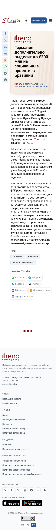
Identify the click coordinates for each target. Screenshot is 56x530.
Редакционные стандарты (15, 428)
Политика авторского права (16, 470)
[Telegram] (31, 490)
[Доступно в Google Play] (32, 503)
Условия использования (14, 461)
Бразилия (33, 256)
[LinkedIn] (38, 490)
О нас (5, 415)
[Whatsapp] (5, 490)
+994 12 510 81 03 (10, 381)
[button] (5, 34)
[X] (18, 490)
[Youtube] (24, 490)
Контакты (7, 424)
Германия (18, 256)
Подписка (7, 444)
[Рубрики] (50, 20)
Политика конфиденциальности (18, 465)
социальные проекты (23, 262)
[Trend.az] (11, 20)
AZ (28, 525)
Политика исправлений (13, 433)
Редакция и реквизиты (13, 419)
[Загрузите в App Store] (11, 503)
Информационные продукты (16, 449)
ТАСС (28, 142)
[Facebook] (11, 490)
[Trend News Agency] (10, 357)
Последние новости (12, 399)
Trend (37, 139)
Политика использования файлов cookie (22, 474)
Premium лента (9, 403)
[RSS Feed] (44, 490)
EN (22, 525)
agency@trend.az (9, 384)
